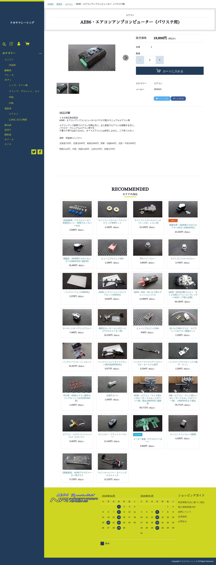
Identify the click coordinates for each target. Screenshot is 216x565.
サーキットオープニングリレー (77, 328)
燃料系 (7, 135)
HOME (51, 4)
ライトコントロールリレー (183, 258)
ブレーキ (9, 75)
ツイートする (162, 99)
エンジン (9, 60)
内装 (11, 103)
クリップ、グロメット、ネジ (24, 91)
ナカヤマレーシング (22, 22)
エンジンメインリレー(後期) (183, 434)
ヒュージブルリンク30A (112, 258)
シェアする (178, 99)
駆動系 (7, 70)
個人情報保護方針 (187, 507)
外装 (11, 97)
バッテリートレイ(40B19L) (77, 292)
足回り (7, 130)
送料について (184, 512)
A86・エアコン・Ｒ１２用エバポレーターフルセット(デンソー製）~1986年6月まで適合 (183, 398)
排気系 (7, 125)
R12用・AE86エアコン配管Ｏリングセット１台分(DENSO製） (77, 398)
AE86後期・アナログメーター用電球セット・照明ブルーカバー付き (77, 223)
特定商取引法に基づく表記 (191, 502)
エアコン (13, 114)
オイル (7, 144)
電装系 (7, 108)
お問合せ (182, 521)
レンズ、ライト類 (18, 85)
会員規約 (182, 516)
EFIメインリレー (148, 258)
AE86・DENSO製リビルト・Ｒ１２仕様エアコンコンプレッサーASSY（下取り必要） (183, 295)
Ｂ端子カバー (112, 395)
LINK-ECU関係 (18, 120)
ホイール (9, 139)
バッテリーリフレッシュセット (77, 362)
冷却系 (12, 65)
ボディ (7, 80)
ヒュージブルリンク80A (148, 328)
